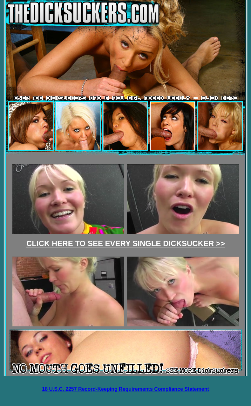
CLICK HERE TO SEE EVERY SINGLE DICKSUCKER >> (125, 243)
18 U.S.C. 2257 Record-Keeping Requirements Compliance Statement (125, 389)
